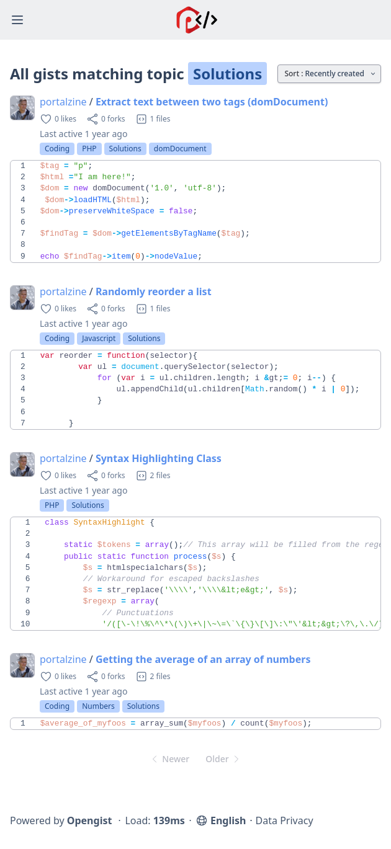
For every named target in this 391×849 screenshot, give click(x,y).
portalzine (63, 102)
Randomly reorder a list (154, 291)
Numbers (98, 706)
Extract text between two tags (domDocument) (212, 102)
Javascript (98, 338)
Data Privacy (284, 820)
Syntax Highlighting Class (159, 458)
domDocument (180, 148)
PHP (89, 148)
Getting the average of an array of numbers (203, 659)
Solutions (125, 148)
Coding (57, 148)
